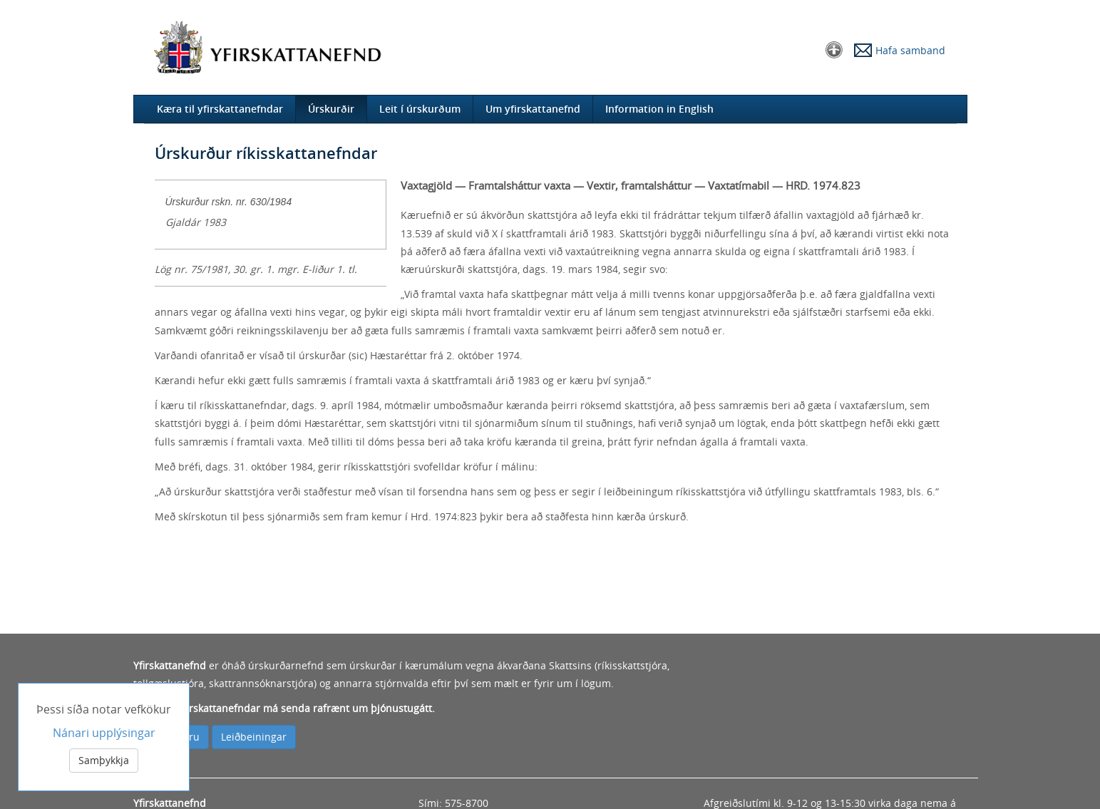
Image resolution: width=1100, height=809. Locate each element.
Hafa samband (910, 50)
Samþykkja (103, 761)
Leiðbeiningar (254, 736)
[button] (834, 49)
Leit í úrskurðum (420, 108)
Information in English (659, 108)
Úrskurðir (331, 108)
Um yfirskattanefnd (532, 108)
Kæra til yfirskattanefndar (220, 108)
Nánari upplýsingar (104, 733)
